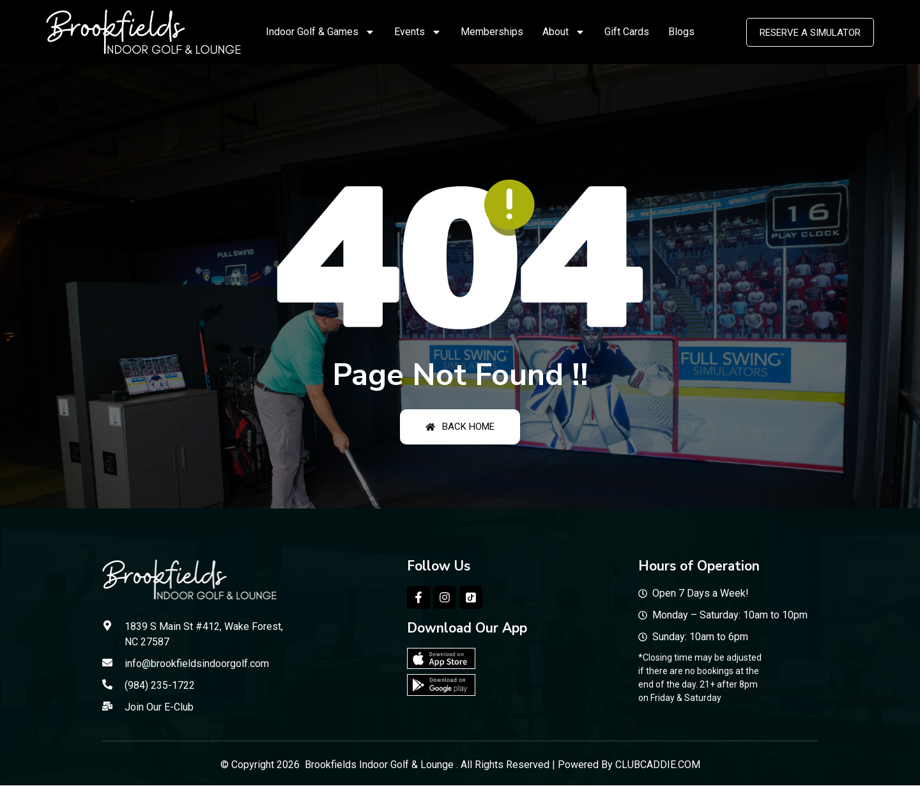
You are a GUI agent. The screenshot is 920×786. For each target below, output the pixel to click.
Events (417, 32)
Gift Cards (626, 32)
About (563, 32)
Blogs (681, 32)
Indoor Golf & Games (320, 32)
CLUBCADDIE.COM (657, 764)
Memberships (492, 32)
